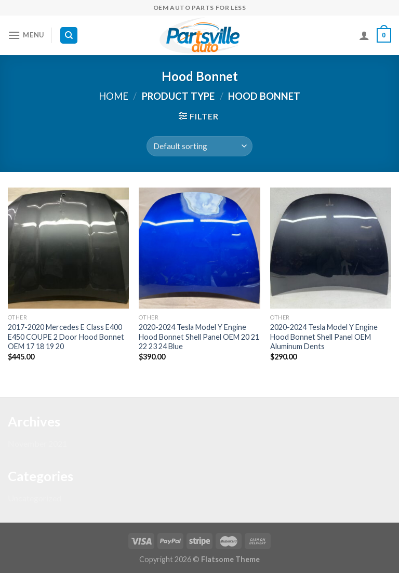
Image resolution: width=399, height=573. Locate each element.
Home (113, 96)
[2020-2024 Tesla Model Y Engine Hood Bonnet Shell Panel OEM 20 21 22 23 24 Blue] (199, 248)
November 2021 (37, 443)
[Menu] (26, 35)
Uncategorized (34, 498)
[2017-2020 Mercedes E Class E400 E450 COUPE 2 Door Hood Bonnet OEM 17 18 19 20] (68, 248)
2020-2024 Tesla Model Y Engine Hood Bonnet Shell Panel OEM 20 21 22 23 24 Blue (199, 337)
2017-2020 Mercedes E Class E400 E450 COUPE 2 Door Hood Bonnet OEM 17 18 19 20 (66, 337)
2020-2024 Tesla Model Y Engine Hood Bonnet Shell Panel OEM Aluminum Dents (324, 337)
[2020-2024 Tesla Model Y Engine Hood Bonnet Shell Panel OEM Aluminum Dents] (330, 248)
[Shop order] (199, 146)
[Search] (68, 35)
